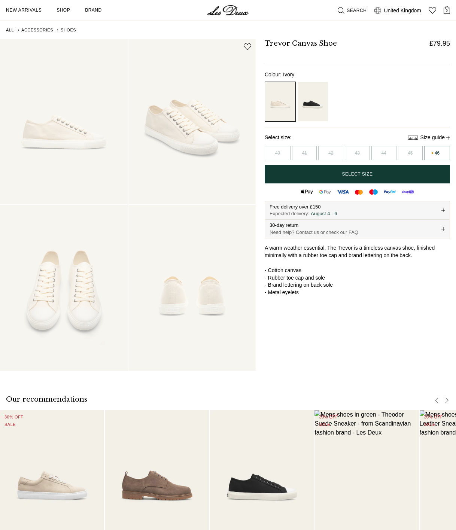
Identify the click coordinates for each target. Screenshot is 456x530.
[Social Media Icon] (9, 471)
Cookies (294, 521)
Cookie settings (322, 521)
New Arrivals (24, 10)
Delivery (214, 454)
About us (296, 433)
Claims (212, 475)
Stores (293, 485)
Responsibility (302, 444)
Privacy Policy (269, 521)
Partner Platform (305, 464)
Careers (295, 454)
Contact (213, 444)
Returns (213, 464)
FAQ (209, 433)
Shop (63, 10)
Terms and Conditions (229, 521)
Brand (93, 10)
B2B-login (297, 475)
